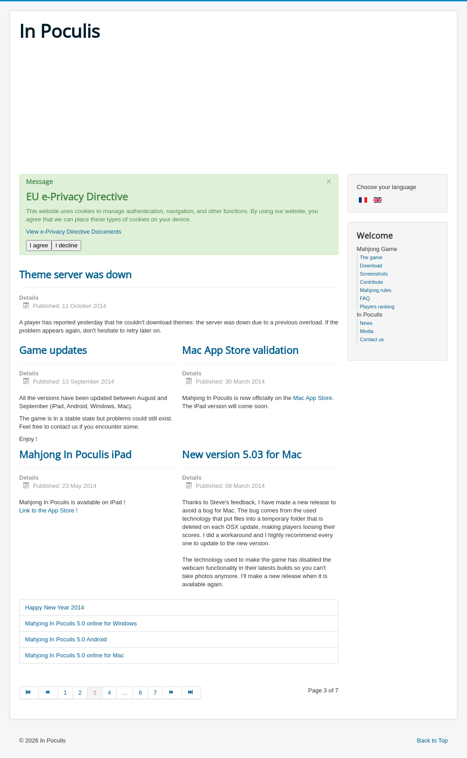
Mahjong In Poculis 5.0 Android (66, 639)
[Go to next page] (172, 692)
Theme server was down (75, 274)
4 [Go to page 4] (109, 692)
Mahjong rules (375, 290)
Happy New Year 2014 (54, 607)
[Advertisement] (233, 110)
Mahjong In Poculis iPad (75, 454)
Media (367, 331)
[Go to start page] (29, 692)
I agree (39, 245)
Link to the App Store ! (48, 510)
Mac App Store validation (240, 350)
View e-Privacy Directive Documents (73, 231)
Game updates (53, 350)
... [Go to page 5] (124, 692)
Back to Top (432, 740)
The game (371, 257)
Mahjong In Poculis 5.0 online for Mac (74, 655)
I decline (66, 245)
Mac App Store (312, 397)
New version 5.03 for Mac (241, 454)
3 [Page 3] (94, 692)
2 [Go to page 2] (80, 692)
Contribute (371, 282)
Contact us (372, 339)
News (366, 323)
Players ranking (377, 306)
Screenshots (374, 274)
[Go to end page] (191, 692)
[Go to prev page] (48, 692)
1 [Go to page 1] (65, 692)
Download (371, 265)
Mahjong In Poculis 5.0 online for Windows (81, 623)
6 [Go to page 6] (140, 692)
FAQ (365, 298)
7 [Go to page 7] (155, 692)
